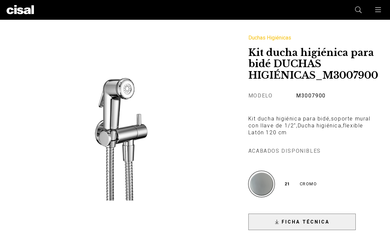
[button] (378, 9)
